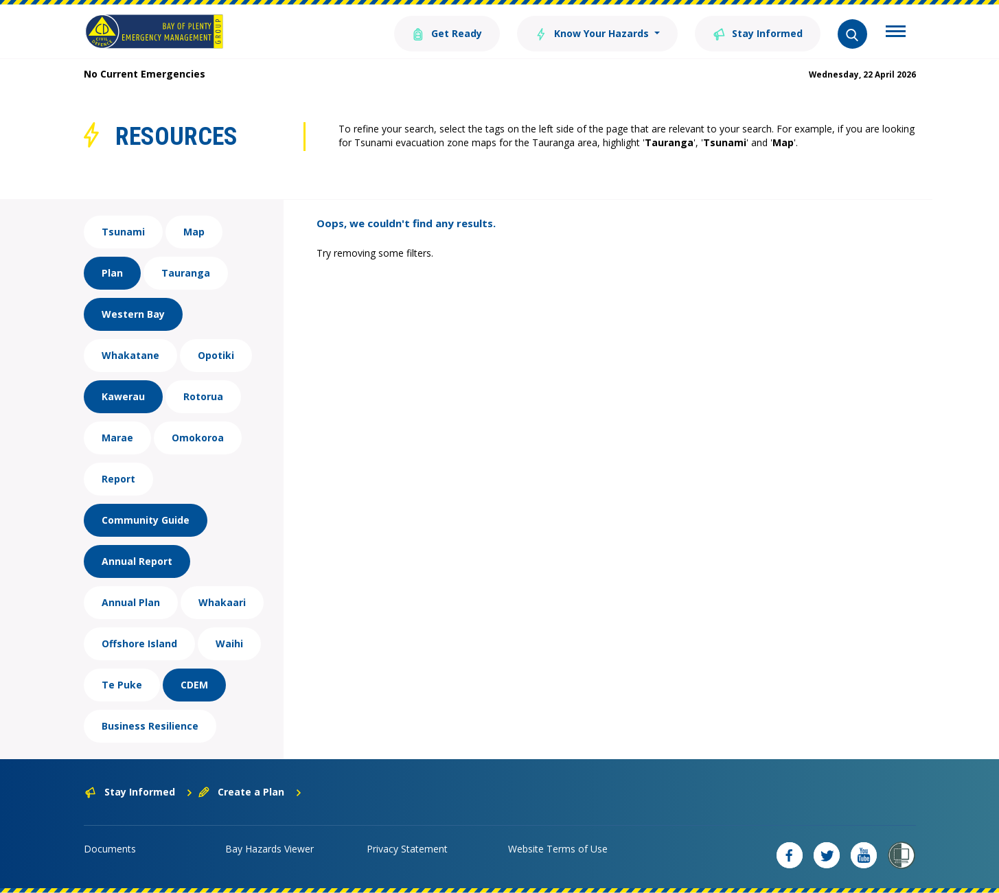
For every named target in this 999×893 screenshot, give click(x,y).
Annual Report (137, 561)
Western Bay (133, 314)
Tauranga (185, 272)
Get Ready (447, 32)
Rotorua (203, 396)
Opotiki (216, 355)
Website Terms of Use (558, 848)
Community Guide (146, 519)
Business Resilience (150, 725)
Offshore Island (139, 643)
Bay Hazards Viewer (269, 848)
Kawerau (123, 396)
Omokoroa (198, 437)
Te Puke (122, 684)
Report (118, 478)
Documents (110, 848)
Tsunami (123, 231)
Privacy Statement (407, 848)
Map (194, 231)
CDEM (194, 684)
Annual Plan (131, 602)
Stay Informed (758, 32)
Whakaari (222, 602)
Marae (117, 437)
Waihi (229, 643)
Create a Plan (250, 791)
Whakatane (130, 355)
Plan (112, 272)
